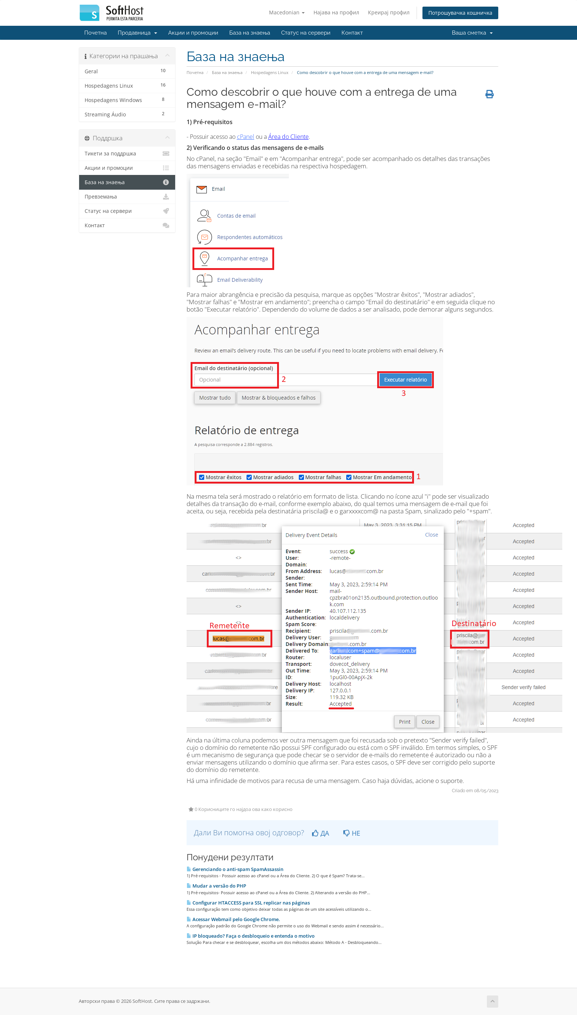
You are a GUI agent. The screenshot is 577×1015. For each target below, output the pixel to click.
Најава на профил (336, 12)
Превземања (127, 196)
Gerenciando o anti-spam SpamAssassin (235, 869)
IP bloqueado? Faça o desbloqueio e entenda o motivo (251, 936)
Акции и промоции (193, 32)
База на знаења (249, 32)
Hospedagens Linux (269, 72)
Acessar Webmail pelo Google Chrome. (233, 919)
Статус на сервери (305, 32)
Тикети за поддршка (127, 153)
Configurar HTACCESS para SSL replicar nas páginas (248, 902)
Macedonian (287, 12)
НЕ (351, 833)
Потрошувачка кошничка (460, 12)
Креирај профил (389, 12)
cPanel (245, 137)
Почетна (95, 32)
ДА (320, 833)
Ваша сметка (472, 32)
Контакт (352, 32)
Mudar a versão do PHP (216, 885)
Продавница (137, 32)
